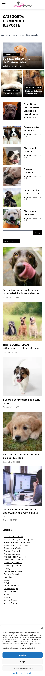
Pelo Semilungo (11, 588)
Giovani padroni (28, 170)
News (6, 583)
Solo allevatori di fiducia (32, 129)
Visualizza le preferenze (22, 668)
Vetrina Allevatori (11, 600)
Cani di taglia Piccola (13, 565)
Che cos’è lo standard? (30, 150)
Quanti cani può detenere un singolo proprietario (31, 109)
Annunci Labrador (12, 554)
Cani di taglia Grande (13, 559)
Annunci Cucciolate (12, 551)
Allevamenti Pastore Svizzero (17, 542)
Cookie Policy (17, 673)
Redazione (27, 118)
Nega (22, 661)
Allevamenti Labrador (13, 536)
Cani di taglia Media (13, 562)
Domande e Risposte (13, 571)
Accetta (22, 655)
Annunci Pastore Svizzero (15, 557)
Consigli (7, 568)
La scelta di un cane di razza (32, 191)
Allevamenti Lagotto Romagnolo (18, 539)
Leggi (6, 580)
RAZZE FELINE (10, 591)
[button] (41, 628)
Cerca (37, 233)
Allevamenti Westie (12, 548)
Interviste (8, 577)
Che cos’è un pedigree (31, 212)
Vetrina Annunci (11, 603)
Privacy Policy (27, 673)
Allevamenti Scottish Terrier (16, 545)
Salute (6, 594)
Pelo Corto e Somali (12, 585)
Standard (8, 597)
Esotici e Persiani (11, 574)
